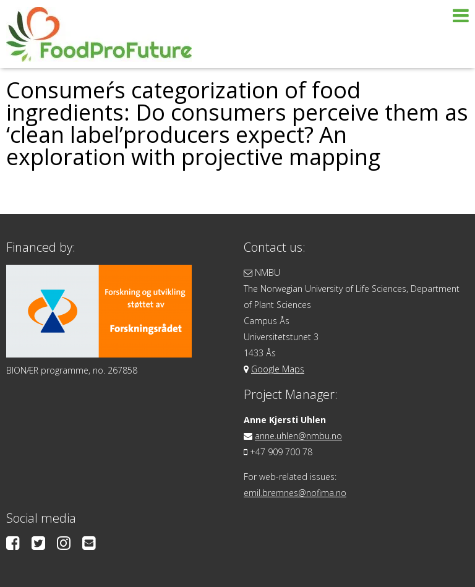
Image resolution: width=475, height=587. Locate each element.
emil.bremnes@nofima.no (295, 493)
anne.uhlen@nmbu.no (298, 436)
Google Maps (277, 369)
